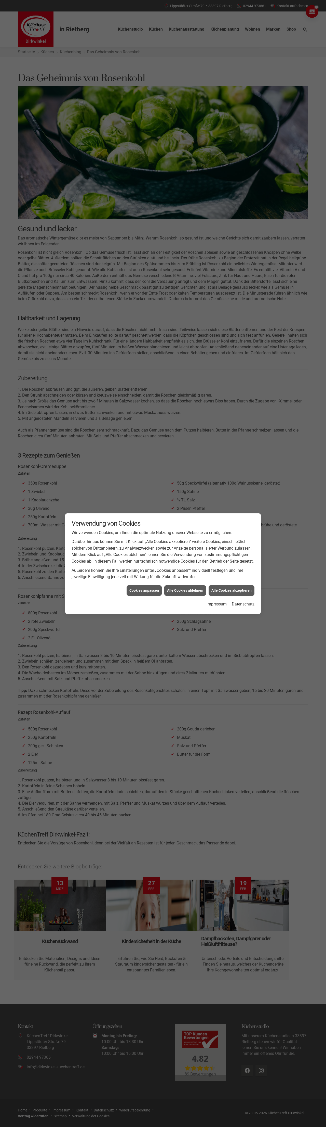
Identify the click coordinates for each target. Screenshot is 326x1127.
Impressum (217, 557)
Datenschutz (243, 557)
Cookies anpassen (144, 544)
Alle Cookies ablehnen (185, 544)
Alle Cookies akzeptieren (231, 544)
